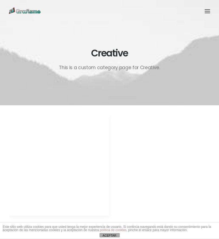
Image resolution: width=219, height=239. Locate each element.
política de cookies (113, 230)
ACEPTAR (109, 235)
